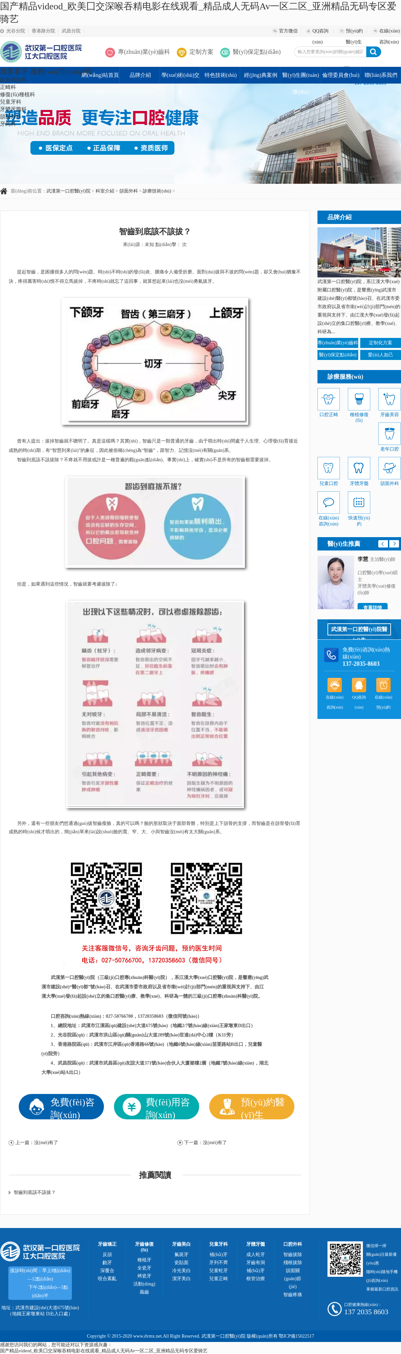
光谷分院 (15, 30)
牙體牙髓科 (13, 109)
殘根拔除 (292, 1262)
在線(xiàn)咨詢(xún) (389, 32)
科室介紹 (105, 191)
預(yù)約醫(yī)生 (354, 32)
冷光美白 (181, 1270)
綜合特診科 (13, 80)
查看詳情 (372, 607)
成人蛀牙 (255, 1254)
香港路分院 (43, 30)
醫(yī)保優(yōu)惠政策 (171, 1129)
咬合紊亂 (107, 1278)
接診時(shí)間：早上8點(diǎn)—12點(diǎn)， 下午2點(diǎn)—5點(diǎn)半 (40, 1283)
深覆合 (107, 1270)
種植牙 (144, 1259)
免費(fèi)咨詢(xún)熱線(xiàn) (366, 653)
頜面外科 (10, 116)
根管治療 (255, 1278)
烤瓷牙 (144, 1275)
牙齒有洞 (255, 1262)
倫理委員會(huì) (340, 75)
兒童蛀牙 (218, 1270)
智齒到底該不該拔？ (35, 1192)
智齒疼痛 (292, 1294)
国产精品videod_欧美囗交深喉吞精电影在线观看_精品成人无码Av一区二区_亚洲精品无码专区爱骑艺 (104, 1350)
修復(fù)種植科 (17, 94)
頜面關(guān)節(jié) (292, 1278)
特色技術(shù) (221, 75)
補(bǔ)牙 (218, 1254)
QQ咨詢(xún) (320, 32)
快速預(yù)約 (359, 518)
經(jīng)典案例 (260, 75)
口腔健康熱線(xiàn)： (363, 1304)
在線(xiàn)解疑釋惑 (75, 1125)
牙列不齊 (218, 1262)
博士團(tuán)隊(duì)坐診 (266, 1129)
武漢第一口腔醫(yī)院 (68, 191)
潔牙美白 (181, 1278)
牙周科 (8, 124)
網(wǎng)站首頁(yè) (100, 78)
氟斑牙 (181, 1254)
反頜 (107, 1254)
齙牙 (107, 1262)
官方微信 (288, 30)
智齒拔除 (292, 1254)
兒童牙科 (10, 102)
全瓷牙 (144, 1267)
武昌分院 (71, 30)
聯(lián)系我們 (381, 75)
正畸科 (8, 87)
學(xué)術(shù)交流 (180, 78)
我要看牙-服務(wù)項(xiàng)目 (46, 72)
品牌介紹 (140, 75)
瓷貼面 (181, 1262)
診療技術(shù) (157, 191)
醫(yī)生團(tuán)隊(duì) (300, 78)
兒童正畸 (218, 1278)
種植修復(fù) (359, 414)
